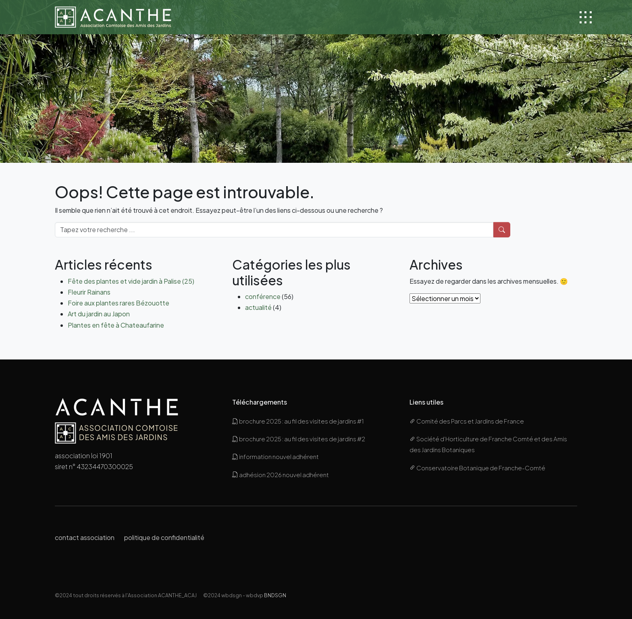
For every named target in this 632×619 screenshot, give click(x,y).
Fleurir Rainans (89, 292)
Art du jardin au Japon (99, 314)
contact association (84, 537)
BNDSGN (275, 595)
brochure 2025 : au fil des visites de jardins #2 (298, 438)
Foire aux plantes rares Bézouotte (118, 303)
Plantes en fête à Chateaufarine (116, 325)
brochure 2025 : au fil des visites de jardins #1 (298, 421)
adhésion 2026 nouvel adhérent (280, 474)
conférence (263, 296)
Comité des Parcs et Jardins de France (467, 421)
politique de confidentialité (164, 537)
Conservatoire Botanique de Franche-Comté (477, 468)
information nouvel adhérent (275, 456)
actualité (258, 307)
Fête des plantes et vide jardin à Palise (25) (131, 281)
